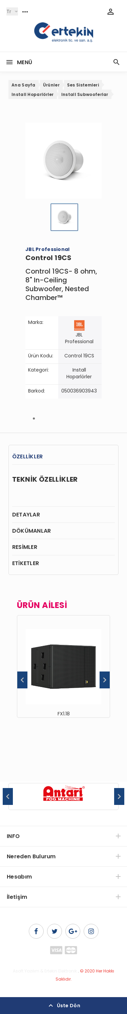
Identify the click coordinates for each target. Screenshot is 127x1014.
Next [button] (105, 679)
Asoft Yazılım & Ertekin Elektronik (45, 971)
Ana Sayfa (24, 85)
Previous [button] (22, 679)
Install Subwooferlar (84, 94)
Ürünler (51, 85)
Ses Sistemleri (83, 85)
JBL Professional (79, 338)
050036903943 (79, 390)
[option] (63, 666)
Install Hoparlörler (33, 94)
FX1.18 (64, 713)
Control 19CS (79, 355)
